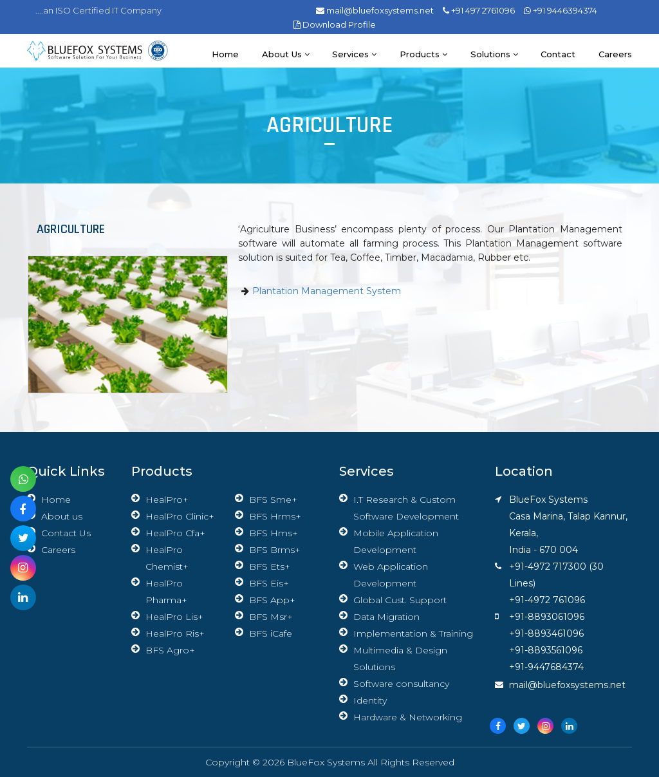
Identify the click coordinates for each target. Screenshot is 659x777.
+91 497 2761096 (479, 10)
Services (353, 54)
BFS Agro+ (170, 650)
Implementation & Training (413, 633)
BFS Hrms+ (275, 516)
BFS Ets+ (269, 566)
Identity (370, 700)
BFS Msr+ (271, 617)
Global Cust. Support (400, 600)
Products (423, 54)
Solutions (493, 54)
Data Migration (386, 617)
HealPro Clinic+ (179, 516)
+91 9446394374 (560, 10)
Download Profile (334, 24)
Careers (615, 54)
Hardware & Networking (407, 717)
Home (223, 54)
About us (284, 54)
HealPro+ (167, 499)
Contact (558, 54)
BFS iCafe (270, 633)
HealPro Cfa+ (175, 533)
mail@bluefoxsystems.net (375, 10)
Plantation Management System (326, 291)
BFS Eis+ (269, 583)
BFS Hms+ (273, 533)
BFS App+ (272, 600)
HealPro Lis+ (174, 617)
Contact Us (66, 533)
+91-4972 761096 (547, 600)
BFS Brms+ (275, 550)
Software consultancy (401, 683)
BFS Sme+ (273, 499)
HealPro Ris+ (175, 633)
